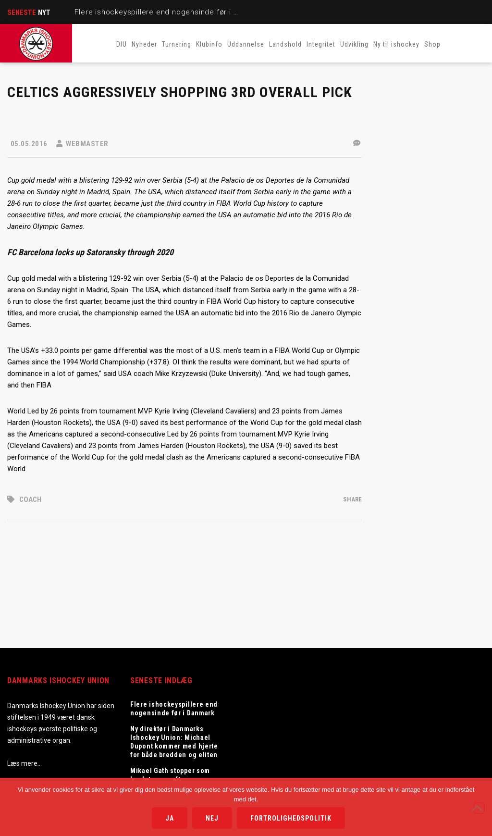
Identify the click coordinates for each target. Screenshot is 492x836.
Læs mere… (24, 763)
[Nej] (479, 808)
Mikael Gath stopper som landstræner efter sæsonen (174, 775)
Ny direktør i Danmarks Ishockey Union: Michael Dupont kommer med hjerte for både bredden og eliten (174, 742)
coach (30, 499)
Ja (169, 818)
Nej (212, 818)
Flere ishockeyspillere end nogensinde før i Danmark (169, 12)
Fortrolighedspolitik (291, 818)
